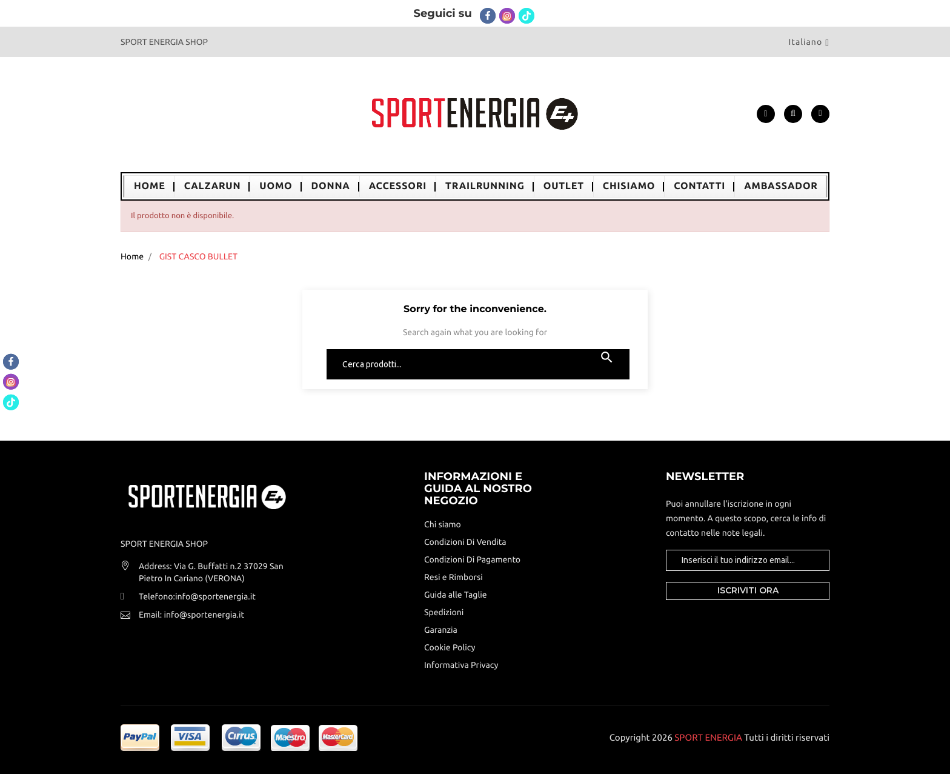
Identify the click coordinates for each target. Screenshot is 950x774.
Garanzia (440, 630)
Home (149, 186)
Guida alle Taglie (455, 594)
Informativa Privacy (461, 665)
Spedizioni (443, 612)
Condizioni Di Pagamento (472, 559)
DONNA (330, 186)
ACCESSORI (398, 186)
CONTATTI (699, 186)
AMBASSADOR (781, 186)
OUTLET (563, 186)
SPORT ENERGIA (708, 737)
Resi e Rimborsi (453, 577)
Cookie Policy (449, 647)
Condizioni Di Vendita (465, 542)
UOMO (275, 186)
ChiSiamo (629, 186)
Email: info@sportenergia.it (191, 614)
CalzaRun (212, 186)
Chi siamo (442, 524)
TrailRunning (485, 186)
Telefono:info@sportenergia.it (197, 596)
